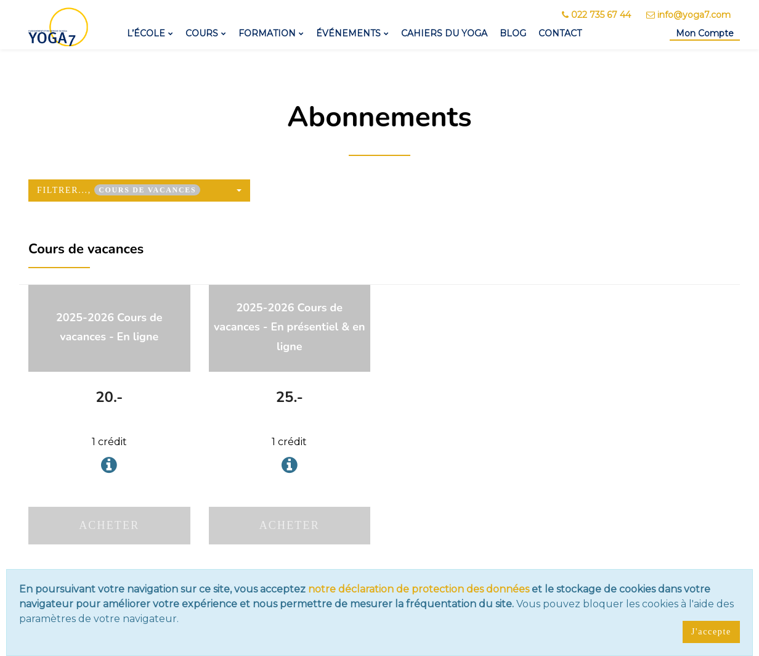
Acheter (109, 525)
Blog (513, 33)
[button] (139, 190)
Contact (560, 33)
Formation (267, 33)
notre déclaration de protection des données (418, 589)
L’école (146, 33)
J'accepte (711, 631)
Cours (201, 33)
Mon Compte (705, 33)
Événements (348, 33)
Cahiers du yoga (444, 33)
